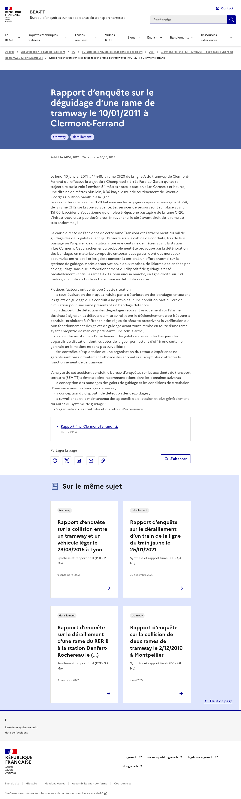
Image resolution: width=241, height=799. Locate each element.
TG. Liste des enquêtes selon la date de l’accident (112, 52)
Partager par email (91, 460)
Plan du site (12, 784)
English (152, 37)
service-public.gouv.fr (162, 757)
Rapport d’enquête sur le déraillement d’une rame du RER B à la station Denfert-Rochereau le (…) (83, 641)
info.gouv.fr (129, 757)
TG (73, 52)
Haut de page (220, 701)
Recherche (231, 19)
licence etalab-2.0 (92, 793)
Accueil (9, 52)
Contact (227, 8)
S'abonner (176, 458)
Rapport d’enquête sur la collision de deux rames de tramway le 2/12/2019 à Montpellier (156, 641)
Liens (131, 37)
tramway (59, 137)
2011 (151, 52)
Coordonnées (122, 784)
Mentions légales (55, 784)
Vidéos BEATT (110, 37)
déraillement (82, 137)
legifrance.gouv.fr (201, 757)
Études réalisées (81, 37)
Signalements (179, 37)
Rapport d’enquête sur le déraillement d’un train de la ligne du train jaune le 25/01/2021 (155, 535)
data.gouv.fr (129, 766)
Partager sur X (67, 460)
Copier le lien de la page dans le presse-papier (103, 460)
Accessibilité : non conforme (89, 784)
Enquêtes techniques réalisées (42, 37)
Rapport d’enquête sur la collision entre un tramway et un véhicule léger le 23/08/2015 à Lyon (82, 535)
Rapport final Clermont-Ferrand (87, 426)
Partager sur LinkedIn (79, 460)
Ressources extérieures (209, 37)
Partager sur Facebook (55, 460)
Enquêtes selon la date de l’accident (43, 52)
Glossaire (31, 784)
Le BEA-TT (10, 37)
